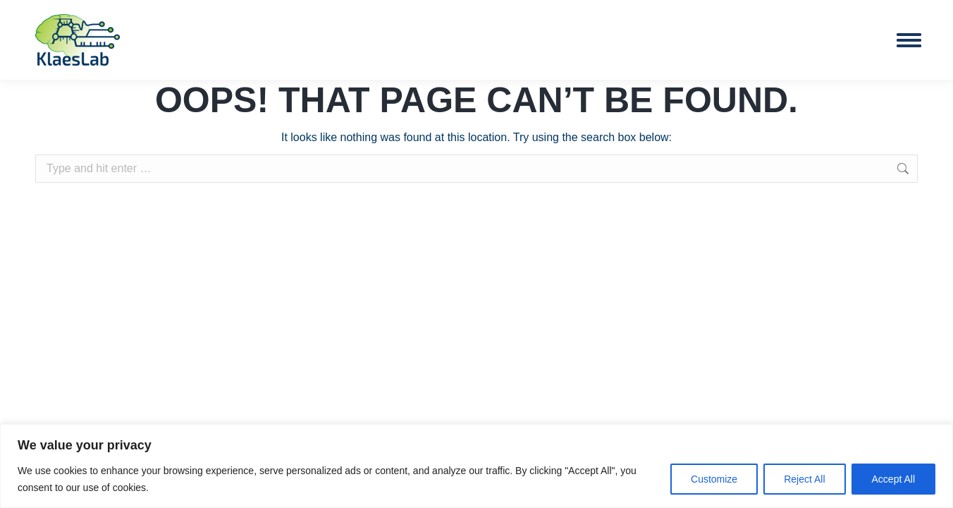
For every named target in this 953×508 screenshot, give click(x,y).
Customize (714, 479)
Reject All (804, 479)
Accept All (893, 479)
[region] (476, 466)
